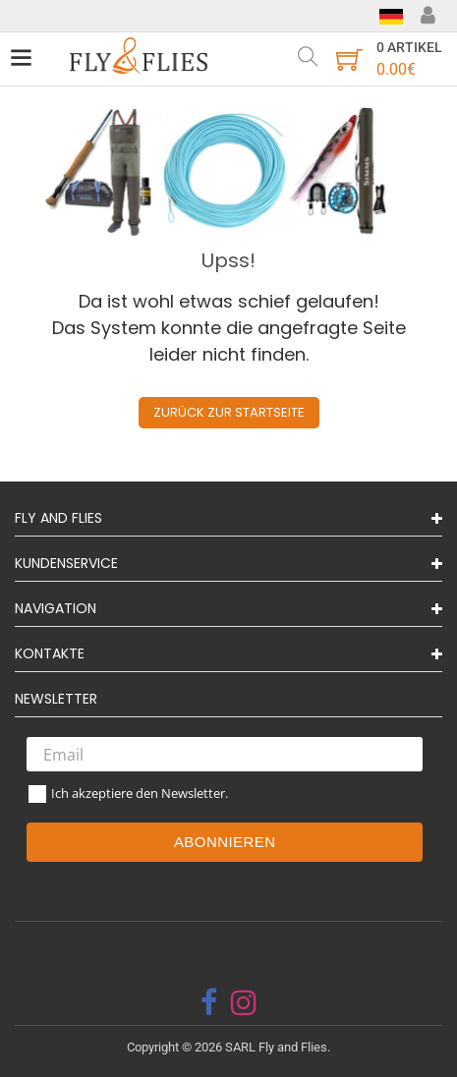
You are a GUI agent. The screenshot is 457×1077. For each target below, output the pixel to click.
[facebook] (208, 1002)
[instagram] (244, 1002)
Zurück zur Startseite (229, 412)
